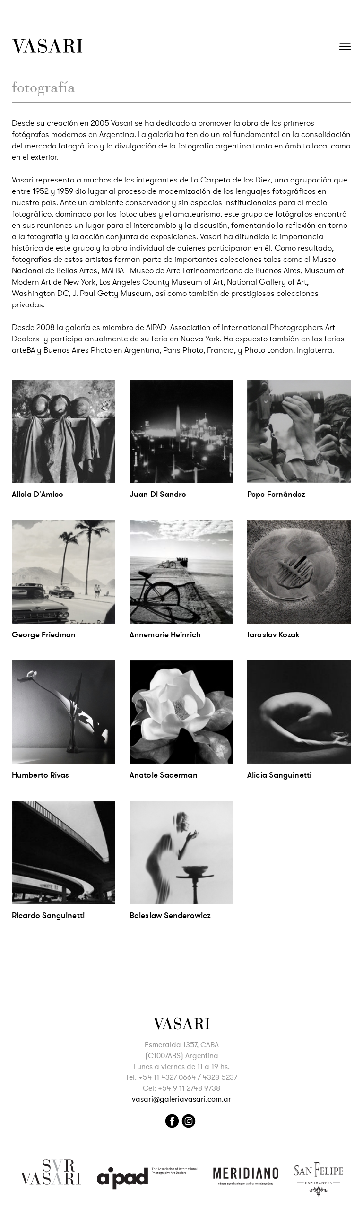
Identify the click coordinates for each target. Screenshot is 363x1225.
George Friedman (44, 634)
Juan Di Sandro (158, 494)
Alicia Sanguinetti (279, 775)
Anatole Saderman (164, 775)
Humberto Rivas (40, 775)
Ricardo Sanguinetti (48, 915)
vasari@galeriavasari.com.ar (181, 1099)
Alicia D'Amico (37, 494)
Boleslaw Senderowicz (170, 915)
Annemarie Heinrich (165, 634)
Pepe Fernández (276, 494)
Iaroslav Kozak (273, 634)
